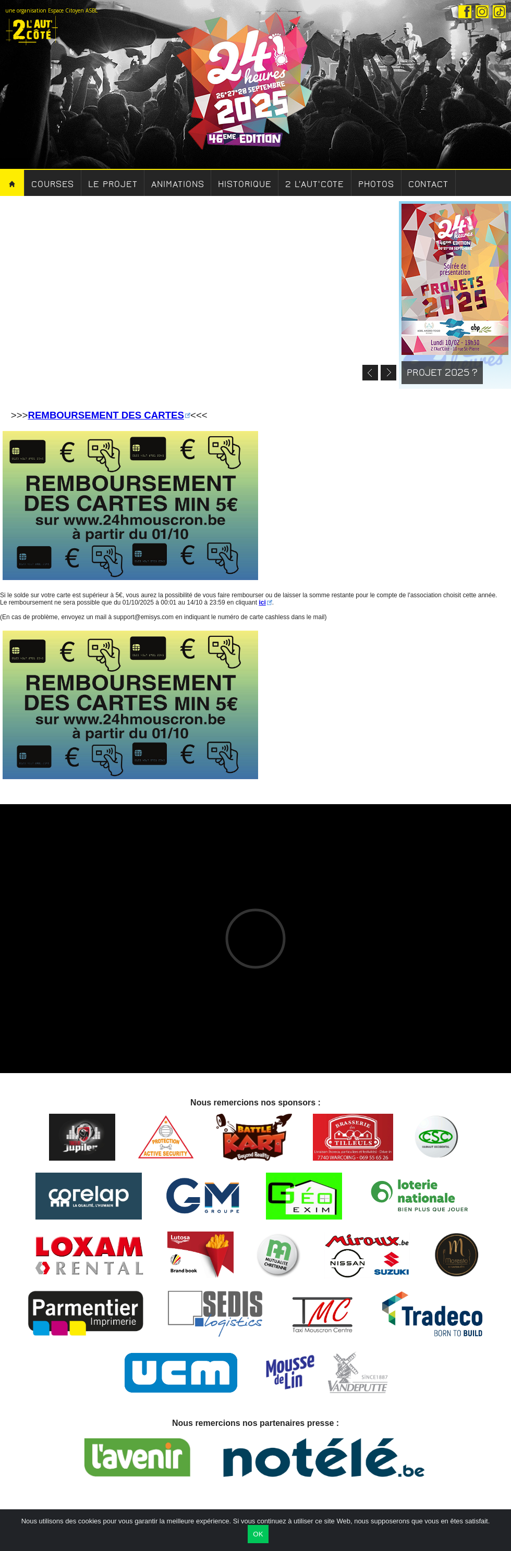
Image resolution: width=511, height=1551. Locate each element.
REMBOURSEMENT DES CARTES (106, 415)
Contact (428, 184)
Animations (177, 184)
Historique (244, 184)
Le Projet (112, 184)
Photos (376, 184)
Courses (52, 184)
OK (258, 1534)
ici (262, 602)
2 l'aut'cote (314, 184)
